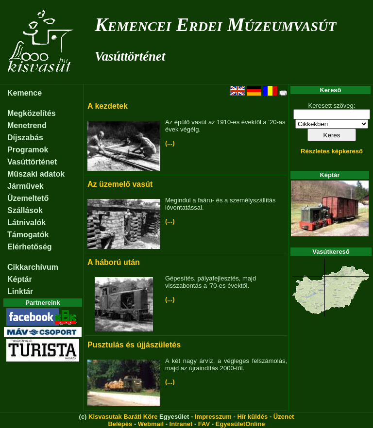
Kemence (24, 93)
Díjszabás (25, 137)
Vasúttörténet (130, 56)
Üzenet (283, 416)
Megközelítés (31, 113)
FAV (204, 424)
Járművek (25, 186)
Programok (27, 150)
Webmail (151, 424)
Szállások (25, 210)
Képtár (19, 279)
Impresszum (213, 416)
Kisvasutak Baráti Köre (122, 416)
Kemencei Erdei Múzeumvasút (215, 24)
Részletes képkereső (332, 151)
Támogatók (28, 234)
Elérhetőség (29, 247)
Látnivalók (26, 222)
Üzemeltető (28, 198)
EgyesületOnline (240, 424)
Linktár (20, 291)
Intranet (181, 424)
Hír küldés (252, 416)
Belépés (120, 424)
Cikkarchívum (32, 267)
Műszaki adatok (36, 174)
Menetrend (27, 125)
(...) (170, 143)
